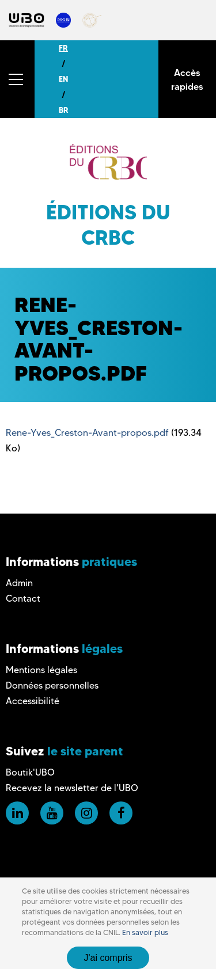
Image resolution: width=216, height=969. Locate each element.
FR (63, 47)
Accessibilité (32, 701)
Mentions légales (41, 669)
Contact (23, 598)
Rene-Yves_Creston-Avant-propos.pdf (87, 432)
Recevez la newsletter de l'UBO (72, 787)
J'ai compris (108, 958)
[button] (17, 79)
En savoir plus (145, 932)
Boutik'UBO (30, 772)
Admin (19, 582)
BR (64, 110)
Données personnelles (52, 685)
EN (63, 78)
